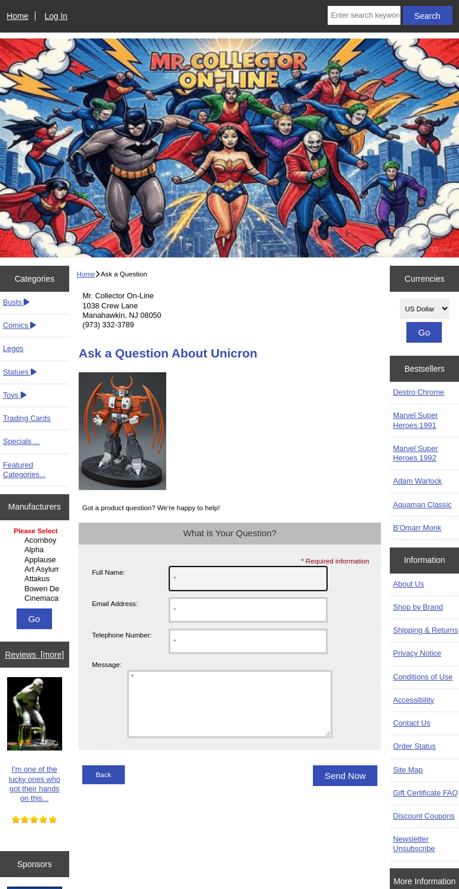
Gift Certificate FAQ (425, 792)
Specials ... (21, 441)
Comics (19, 325)
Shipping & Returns (425, 630)
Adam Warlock (417, 480)
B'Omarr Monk (417, 527)
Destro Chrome (418, 392)
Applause (35, 560)
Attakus (35, 579)
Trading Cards (26, 418)
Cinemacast (35, 598)
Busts (16, 302)
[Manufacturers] (34, 565)
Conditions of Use (422, 676)
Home (17, 16)
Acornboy (35, 540)
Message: (106, 665)
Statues (20, 372)
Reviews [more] (34, 654)
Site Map (407, 769)
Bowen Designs (35, 589)
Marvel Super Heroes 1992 (415, 453)
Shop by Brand (417, 607)
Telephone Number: (121, 635)
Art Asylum (35, 569)
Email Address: (114, 603)
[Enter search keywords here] (364, 15)
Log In (55, 16)
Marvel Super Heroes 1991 (415, 420)
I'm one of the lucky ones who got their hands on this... (34, 740)
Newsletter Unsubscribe (414, 844)
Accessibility (413, 699)
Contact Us (411, 723)
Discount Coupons (423, 815)
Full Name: (108, 572)
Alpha (35, 550)
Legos (13, 348)
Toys (15, 395)
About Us (408, 583)
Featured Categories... (24, 469)
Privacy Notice (417, 653)
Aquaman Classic (422, 504)
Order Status (414, 746)
